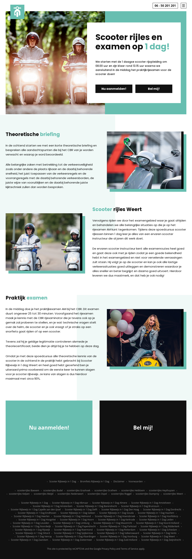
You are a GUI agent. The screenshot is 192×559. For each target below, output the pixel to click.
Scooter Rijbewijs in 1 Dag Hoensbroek (115, 516)
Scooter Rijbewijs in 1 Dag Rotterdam (116, 529)
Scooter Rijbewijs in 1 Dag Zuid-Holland (116, 539)
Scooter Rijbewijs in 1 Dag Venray (34, 536)
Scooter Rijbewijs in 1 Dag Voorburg (118, 536)
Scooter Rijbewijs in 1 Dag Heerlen (32, 516)
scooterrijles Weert (173, 493)
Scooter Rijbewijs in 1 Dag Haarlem (156, 512)
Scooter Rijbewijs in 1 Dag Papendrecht (75, 526)
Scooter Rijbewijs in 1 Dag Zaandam (29, 539)
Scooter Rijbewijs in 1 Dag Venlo (160, 533)
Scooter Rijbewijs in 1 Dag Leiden (156, 519)
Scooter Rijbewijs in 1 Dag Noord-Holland (157, 523)
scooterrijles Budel (53, 490)
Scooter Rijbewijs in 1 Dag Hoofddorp (158, 516)
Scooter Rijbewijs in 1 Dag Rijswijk (32, 529)
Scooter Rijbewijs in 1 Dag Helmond (72, 516)
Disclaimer (118, 481)
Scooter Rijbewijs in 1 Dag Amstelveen (151, 502)
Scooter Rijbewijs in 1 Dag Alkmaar (70, 502)
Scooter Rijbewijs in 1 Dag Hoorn (77, 519)
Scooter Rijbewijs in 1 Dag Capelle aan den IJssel (36, 509)
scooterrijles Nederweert (70, 493)
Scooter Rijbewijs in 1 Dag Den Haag (120, 509)
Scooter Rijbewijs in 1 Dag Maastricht (113, 523)
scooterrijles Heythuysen (162, 490)
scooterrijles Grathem (105, 490)
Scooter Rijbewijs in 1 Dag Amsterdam (53, 506)
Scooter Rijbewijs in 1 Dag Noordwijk (32, 526)
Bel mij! (154, 89)
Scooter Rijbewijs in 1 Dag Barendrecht (96, 506)
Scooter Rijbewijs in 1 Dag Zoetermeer (72, 539)
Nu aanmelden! (113, 89)
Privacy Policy (109, 548)
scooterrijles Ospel (97, 493)
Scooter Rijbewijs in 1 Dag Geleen (77, 512)
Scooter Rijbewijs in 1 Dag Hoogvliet (37, 519)
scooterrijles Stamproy (147, 493)
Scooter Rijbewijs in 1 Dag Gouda (116, 512)
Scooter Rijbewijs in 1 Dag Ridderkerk (160, 526)
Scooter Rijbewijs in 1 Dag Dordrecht (162, 509)
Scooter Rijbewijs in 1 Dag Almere (109, 502)
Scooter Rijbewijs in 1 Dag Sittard (33, 533)
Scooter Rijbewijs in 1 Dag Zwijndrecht (161, 539)
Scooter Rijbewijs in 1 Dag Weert (158, 536)
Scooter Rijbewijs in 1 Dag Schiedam (158, 529)
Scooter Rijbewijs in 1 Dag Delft (81, 509)
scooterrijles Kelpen (19, 493)
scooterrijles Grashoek (78, 490)
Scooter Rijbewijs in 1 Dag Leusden (31, 523)
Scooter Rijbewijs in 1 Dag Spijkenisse (73, 533)
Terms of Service (129, 548)
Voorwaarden (136, 481)
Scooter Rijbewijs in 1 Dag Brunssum (140, 506)
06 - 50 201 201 (165, 6)
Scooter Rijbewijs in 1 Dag (62, 481)
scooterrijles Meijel (43, 493)
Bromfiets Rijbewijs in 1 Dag (94, 481)
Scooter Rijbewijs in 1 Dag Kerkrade (116, 519)
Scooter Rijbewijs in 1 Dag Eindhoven (37, 512)
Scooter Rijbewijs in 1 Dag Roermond (73, 529)
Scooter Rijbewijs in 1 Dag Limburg (71, 523)
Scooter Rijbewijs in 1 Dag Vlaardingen (76, 536)
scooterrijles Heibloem (133, 490)
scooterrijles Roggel (121, 493)
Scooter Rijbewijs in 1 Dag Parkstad (118, 526)
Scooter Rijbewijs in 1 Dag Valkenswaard (118, 533)
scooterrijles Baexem (28, 490)
